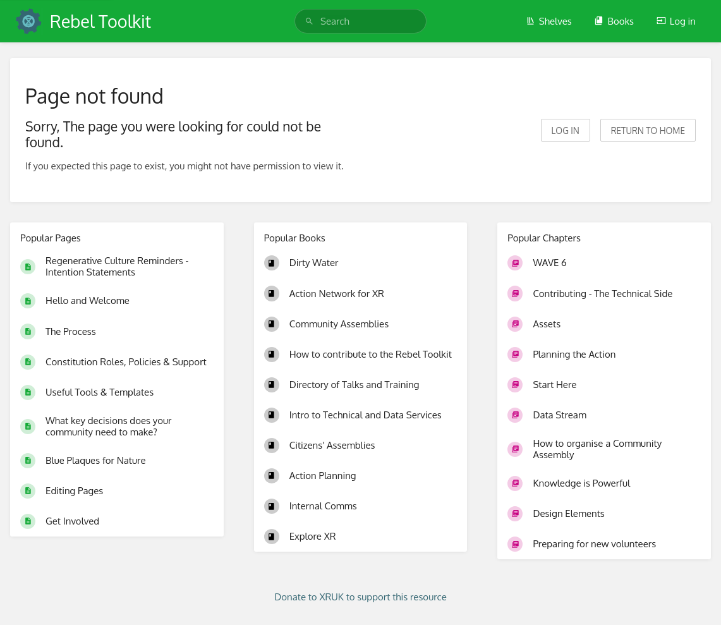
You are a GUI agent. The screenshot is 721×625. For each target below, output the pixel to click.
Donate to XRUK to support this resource (360, 597)
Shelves (549, 21)
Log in (676, 21)
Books (614, 21)
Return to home (648, 130)
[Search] (309, 21)
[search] (360, 21)
